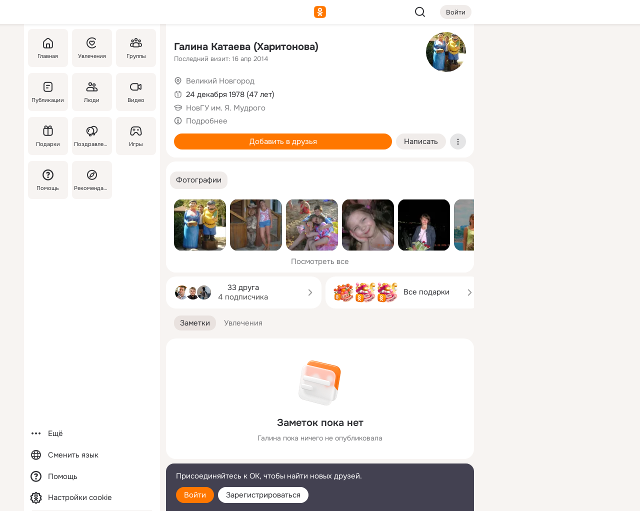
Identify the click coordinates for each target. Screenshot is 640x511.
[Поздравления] (92, 136)
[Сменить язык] (92, 455)
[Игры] (136, 136)
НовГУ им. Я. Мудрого (226, 108)
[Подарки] (48, 136)
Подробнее (207, 121)
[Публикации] (48, 92)
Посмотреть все (320, 261)
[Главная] (48, 48)
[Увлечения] (92, 48)
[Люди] (92, 92)
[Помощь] (48, 180)
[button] (199, 180)
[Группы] (136, 48)
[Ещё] (92, 433)
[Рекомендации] (92, 180)
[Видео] (136, 92)
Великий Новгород (220, 81)
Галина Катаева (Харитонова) (246, 46)
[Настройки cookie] (92, 497)
